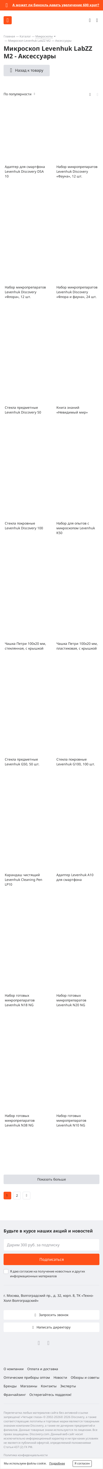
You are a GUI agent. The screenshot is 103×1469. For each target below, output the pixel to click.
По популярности (18, 94)
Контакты (49, 1386)
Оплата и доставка (42, 1369)
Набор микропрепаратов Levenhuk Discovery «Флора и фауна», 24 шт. (77, 292)
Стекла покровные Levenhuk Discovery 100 (24, 525)
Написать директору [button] (53, 1327)
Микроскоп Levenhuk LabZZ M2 (29, 41)
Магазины (28, 1386)
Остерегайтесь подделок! (50, 1394)
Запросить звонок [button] (53, 1315)
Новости (60, 1377)
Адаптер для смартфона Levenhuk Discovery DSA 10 (25, 171)
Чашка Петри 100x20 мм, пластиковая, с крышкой (77, 646)
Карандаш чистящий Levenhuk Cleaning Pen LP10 (23, 880)
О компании (14, 1369)
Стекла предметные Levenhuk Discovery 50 (23, 409)
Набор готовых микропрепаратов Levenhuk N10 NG (71, 1120)
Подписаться (51, 1259)
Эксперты (68, 1386)
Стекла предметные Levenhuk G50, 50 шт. (22, 761)
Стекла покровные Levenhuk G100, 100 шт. (75, 761)
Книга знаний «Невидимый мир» (72, 409)
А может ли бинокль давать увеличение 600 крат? (55, 5)
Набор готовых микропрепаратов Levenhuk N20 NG (71, 1000)
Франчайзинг (15, 1394)
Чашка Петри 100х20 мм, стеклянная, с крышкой (25, 646)
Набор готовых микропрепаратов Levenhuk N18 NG (20, 1000)
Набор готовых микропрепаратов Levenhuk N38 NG (20, 1120)
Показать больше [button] (51, 1179)
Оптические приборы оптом (27, 1377)
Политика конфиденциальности (26, 1455)
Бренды (10, 1386)
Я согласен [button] (82, 1463)
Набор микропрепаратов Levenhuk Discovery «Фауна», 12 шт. (77, 171)
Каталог (25, 36)
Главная (9, 36)
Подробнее (57, 1463)
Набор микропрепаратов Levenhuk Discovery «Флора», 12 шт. (25, 292)
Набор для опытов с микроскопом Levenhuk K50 (75, 528)
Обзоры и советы (85, 1377)
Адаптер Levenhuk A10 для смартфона (74, 877)
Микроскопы (44, 36)
